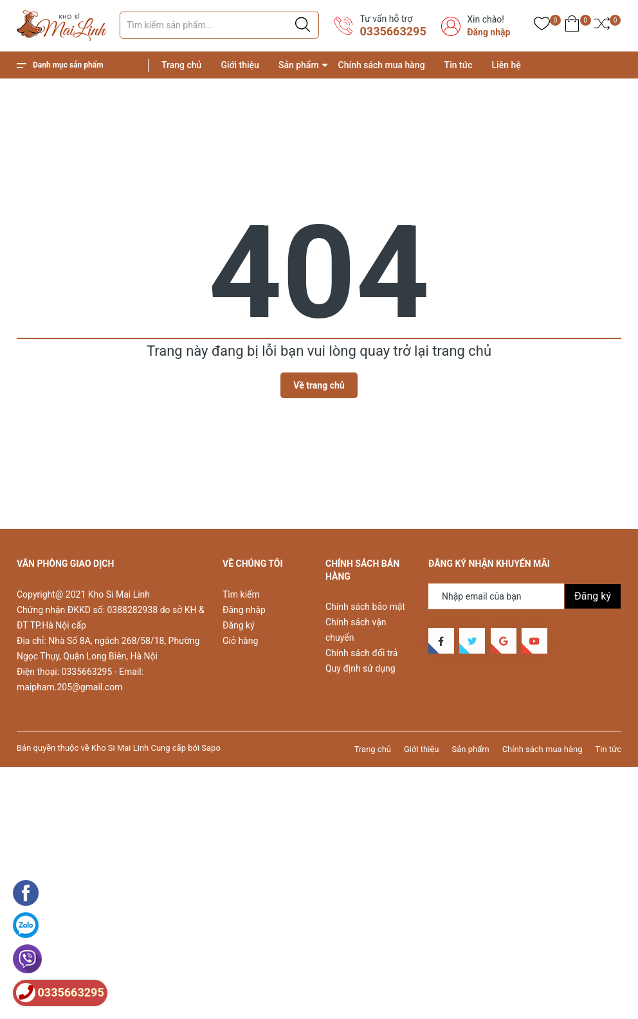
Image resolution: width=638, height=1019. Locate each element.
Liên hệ (506, 65)
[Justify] (302, 25)
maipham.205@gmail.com (69, 687)
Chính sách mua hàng (381, 65)
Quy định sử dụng (360, 668)
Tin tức (458, 65)
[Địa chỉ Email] (524, 596)
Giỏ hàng (240, 641)
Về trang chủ (318, 385)
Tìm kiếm (241, 594)
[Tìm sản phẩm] (219, 25)
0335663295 (393, 31)
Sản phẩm (298, 65)
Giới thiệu (240, 65)
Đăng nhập (488, 32)
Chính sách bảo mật (365, 606)
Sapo (211, 748)
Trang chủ (181, 65)
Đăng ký (239, 625)
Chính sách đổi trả (361, 653)
